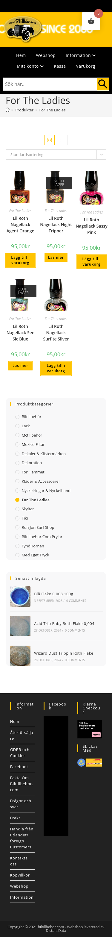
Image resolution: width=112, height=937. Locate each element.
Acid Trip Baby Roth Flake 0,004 (64, 623)
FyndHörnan (33, 546)
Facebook (19, 766)
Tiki (25, 518)
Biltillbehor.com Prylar (42, 536)
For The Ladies (52, 110)
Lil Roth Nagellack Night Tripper (56, 224)
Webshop (46, 55)
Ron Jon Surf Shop (38, 527)
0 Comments (76, 601)
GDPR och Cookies (20, 752)
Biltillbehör (32, 416)
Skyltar (28, 508)
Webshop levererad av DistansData (75, 928)
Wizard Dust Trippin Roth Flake (63, 653)
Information (81, 55)
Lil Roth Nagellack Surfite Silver (56, 332)
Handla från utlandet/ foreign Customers (21, 838)
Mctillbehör (32, 435)
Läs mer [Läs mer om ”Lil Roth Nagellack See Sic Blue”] (20, 365)
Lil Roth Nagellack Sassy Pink (91, 226)
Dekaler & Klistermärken (44, 453)
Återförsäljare (21, 735)
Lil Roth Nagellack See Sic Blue (20, 332)
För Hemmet (33, 472)
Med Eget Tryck (35, 555)
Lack (26, 426)
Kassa (60, 66)
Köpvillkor (20, 875)
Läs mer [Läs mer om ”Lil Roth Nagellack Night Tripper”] (56, 257)
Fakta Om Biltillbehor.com (21, 783)
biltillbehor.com (51, 927)
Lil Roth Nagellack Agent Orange (20, 224)
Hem (21, 55)
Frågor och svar (20, 803)
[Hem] (8, 110)
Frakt (15, 818)
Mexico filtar (33, 444)
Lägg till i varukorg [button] (20, 260)
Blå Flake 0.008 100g (53, 594)
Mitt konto (30, 66)
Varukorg (85, 66)
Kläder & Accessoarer (41, 481)
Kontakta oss (19, 861)
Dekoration (32, 462)
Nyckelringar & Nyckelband (46, 490)
